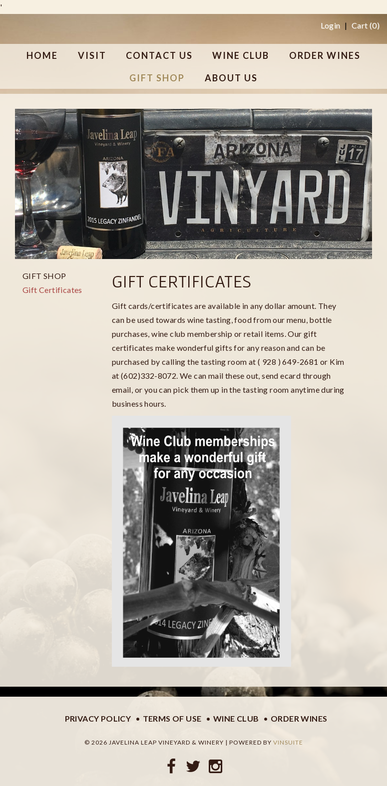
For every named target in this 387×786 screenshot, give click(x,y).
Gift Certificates (52, 289)
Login (331, 25)
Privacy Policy (98, 718)
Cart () (366, 25)
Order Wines (299, 718)
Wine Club (236, 718)
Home (42, 55)
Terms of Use (172, 718)
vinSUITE (288, 742)
